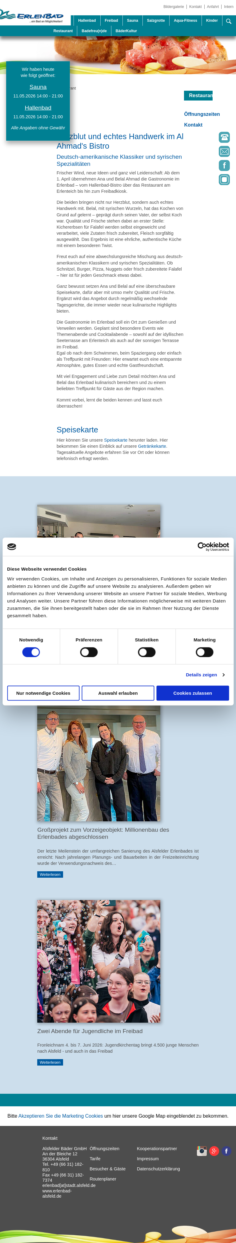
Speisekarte (115, 440)
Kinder (212, 20)
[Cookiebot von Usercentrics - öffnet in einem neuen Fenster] (202, 546)
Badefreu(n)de (94, 31)
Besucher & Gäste (108, 1168)
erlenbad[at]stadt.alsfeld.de (69, 1185)
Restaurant (63, 31)
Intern (229, 7)
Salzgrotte (156, 20)
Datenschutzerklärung (158, 1168)
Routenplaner (103, 1178)
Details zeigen (201, 674)
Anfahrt (213, 7)
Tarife (95, 1158)
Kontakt (195, 7)
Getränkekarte (152, 446)
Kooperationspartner (157, 1148)
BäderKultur (126, 31)
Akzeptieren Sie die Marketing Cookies (60, 1116)
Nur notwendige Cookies (43, 693)
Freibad (111, 20)
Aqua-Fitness (185, 20)
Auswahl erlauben (118, 693)
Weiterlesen (50, 874)
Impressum (148, 1158)
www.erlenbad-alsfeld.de (57, 1193)
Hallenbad (87, 20)
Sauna (132, 20)
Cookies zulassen (192, 693)
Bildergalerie (173, 7)
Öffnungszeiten (202, 114)
